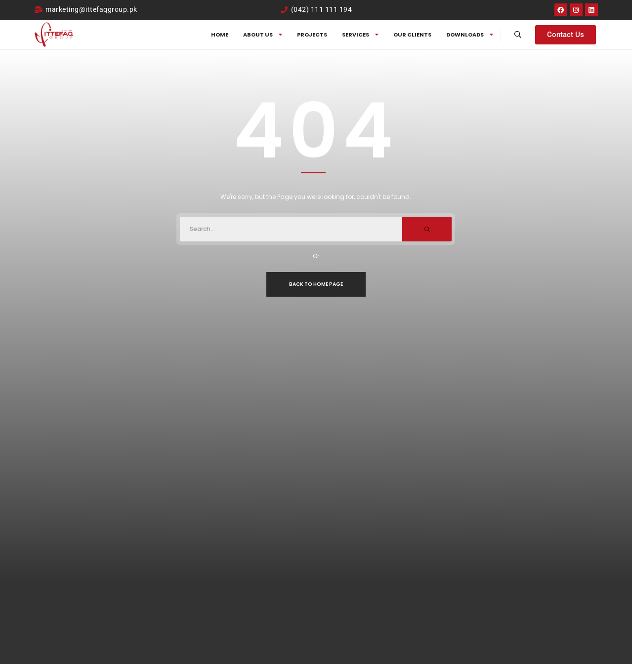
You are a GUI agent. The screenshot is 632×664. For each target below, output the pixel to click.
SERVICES (360, 35)
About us (262, 35)
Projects (312, 35)
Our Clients (412, 35)
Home (219, 35)
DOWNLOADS (469, 35)
